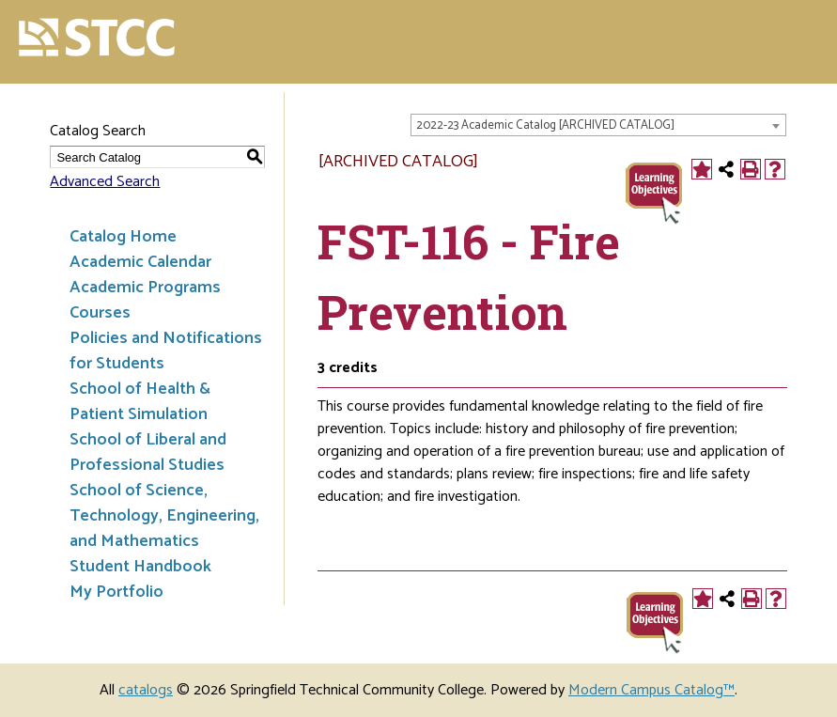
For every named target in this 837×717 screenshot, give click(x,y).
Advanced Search (105, 182)
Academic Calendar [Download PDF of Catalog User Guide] (140, 262)
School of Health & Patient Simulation (140, 402)
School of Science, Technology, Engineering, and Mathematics (164, 515)
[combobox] (598, 125)
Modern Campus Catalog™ (651, 690)
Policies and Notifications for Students (166, 351)
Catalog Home (123, 237)
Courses (100, 313)
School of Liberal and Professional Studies (148, 452)
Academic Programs (145, 287)
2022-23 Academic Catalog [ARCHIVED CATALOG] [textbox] (545, 125)
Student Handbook (140, 567)
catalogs (145, 690)
